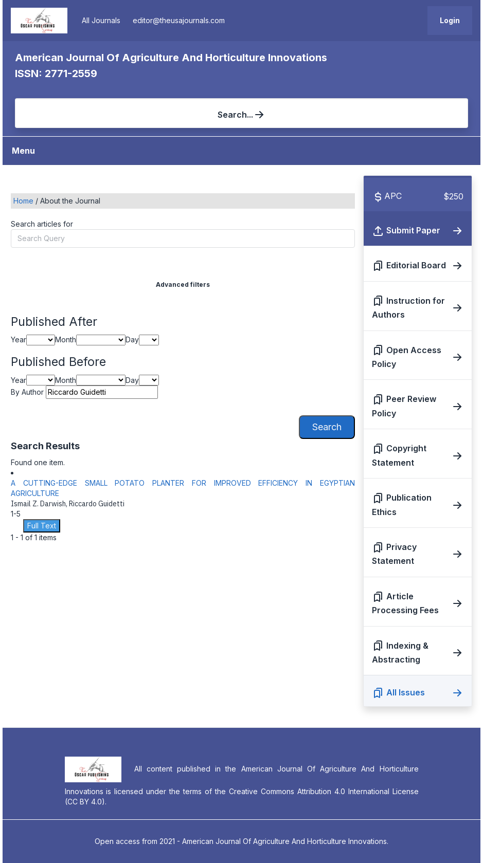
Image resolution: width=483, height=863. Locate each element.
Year (18, 339)
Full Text (41, 525)
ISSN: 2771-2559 (56, 73)
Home (24, 200)
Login (450, 20)
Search (327, 426)
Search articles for (42, 223)
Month (65, 339)
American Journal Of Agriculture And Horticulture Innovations (171, 57)
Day (132, 339)
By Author (27, 392)
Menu (23, 150)
